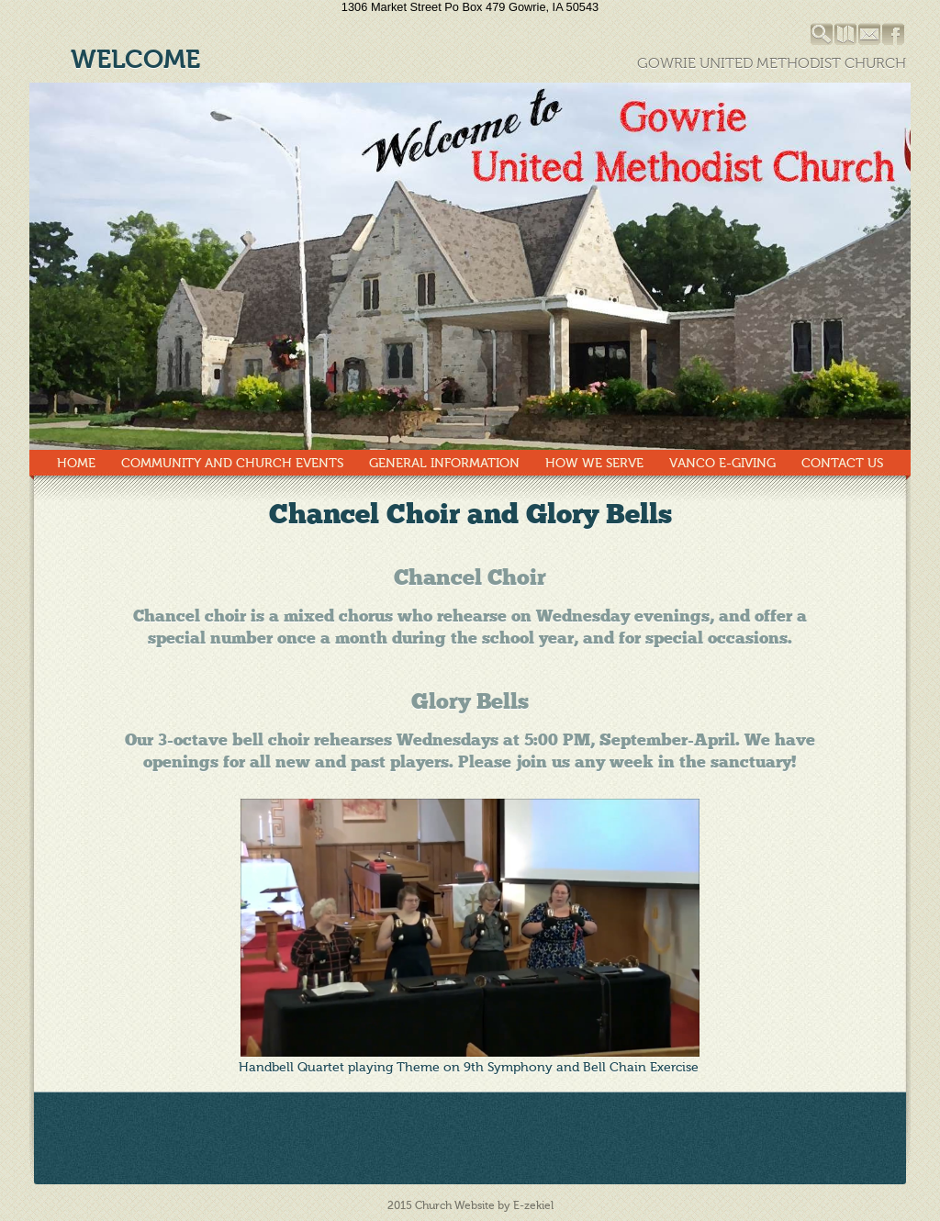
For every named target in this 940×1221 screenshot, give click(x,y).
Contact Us (842, 463)
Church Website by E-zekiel (484, 1205)
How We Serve (594, 463)
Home (76, 463)
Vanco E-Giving (722, 463)
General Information (444, 463)
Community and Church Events (232, 463)
